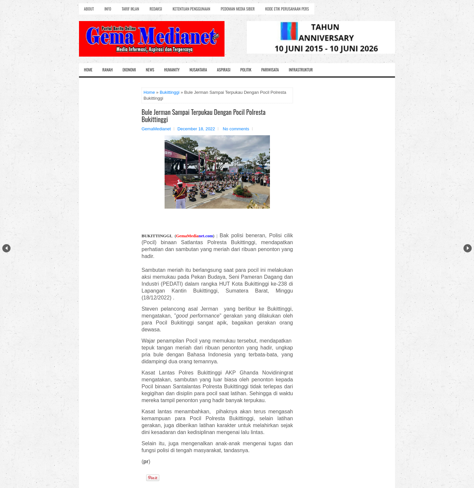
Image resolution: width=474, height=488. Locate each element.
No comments (236, 128)
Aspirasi (223, 69)
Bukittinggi (169, 92)
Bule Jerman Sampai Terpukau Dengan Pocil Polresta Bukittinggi (204, 115)
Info (107, 9)
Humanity (172, 69)
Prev (6, 248)
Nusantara (198, 69)
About (89, 9)
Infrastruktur (301, 69)
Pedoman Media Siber (238, 9)
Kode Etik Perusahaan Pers (287, 9)
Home (88, 69)
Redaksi (156, 9)
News (150, 69)
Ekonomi (129, 69)
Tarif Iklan (130, 9)
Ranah (107, 69)
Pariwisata (270, 69)
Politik (245, 69)
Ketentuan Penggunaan (191, 9)
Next (467, 248)
